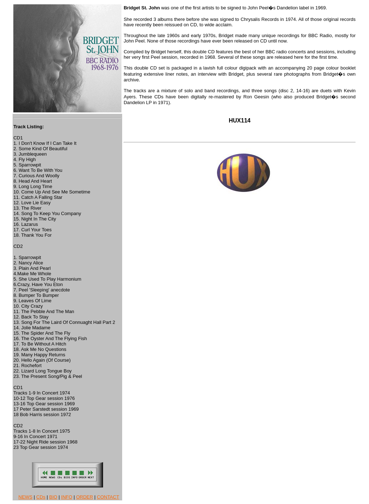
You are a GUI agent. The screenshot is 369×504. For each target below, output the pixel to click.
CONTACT (108, 497)
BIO (53, 497)
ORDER (84, 497)
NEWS (25, 497)
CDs (40, 497)
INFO (66, 497)
